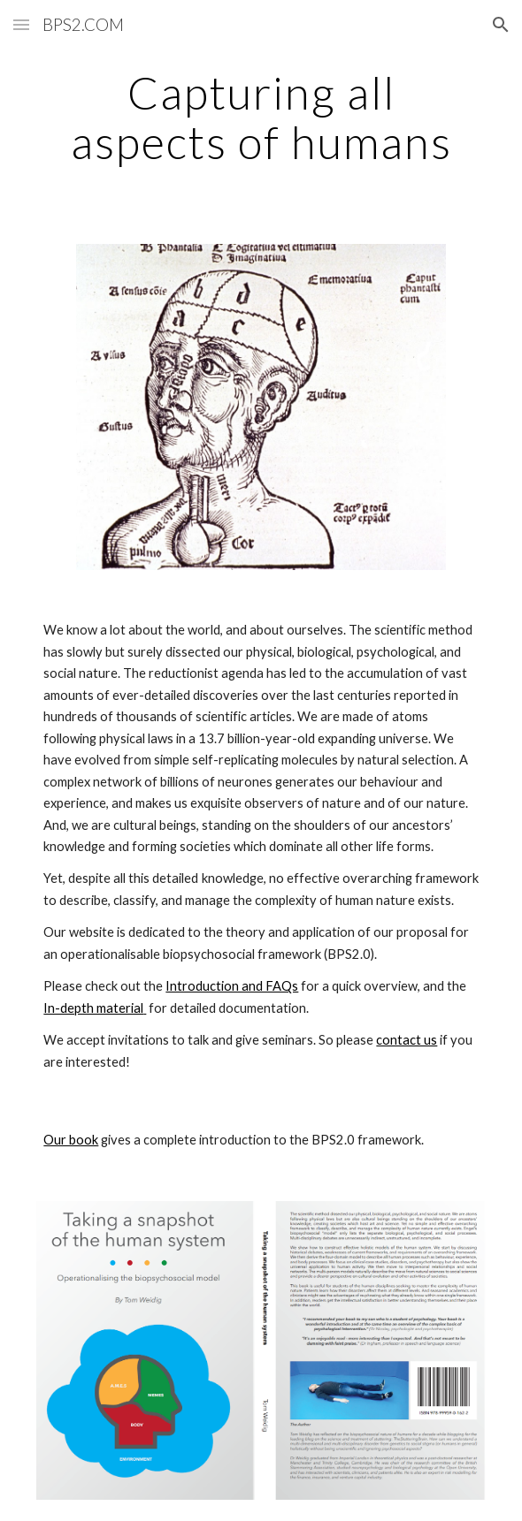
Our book (70, 1139)
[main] (260, 117)
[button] (21, 24)
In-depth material (94, 1007)
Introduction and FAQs (231, 985)
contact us (406, 1039)
